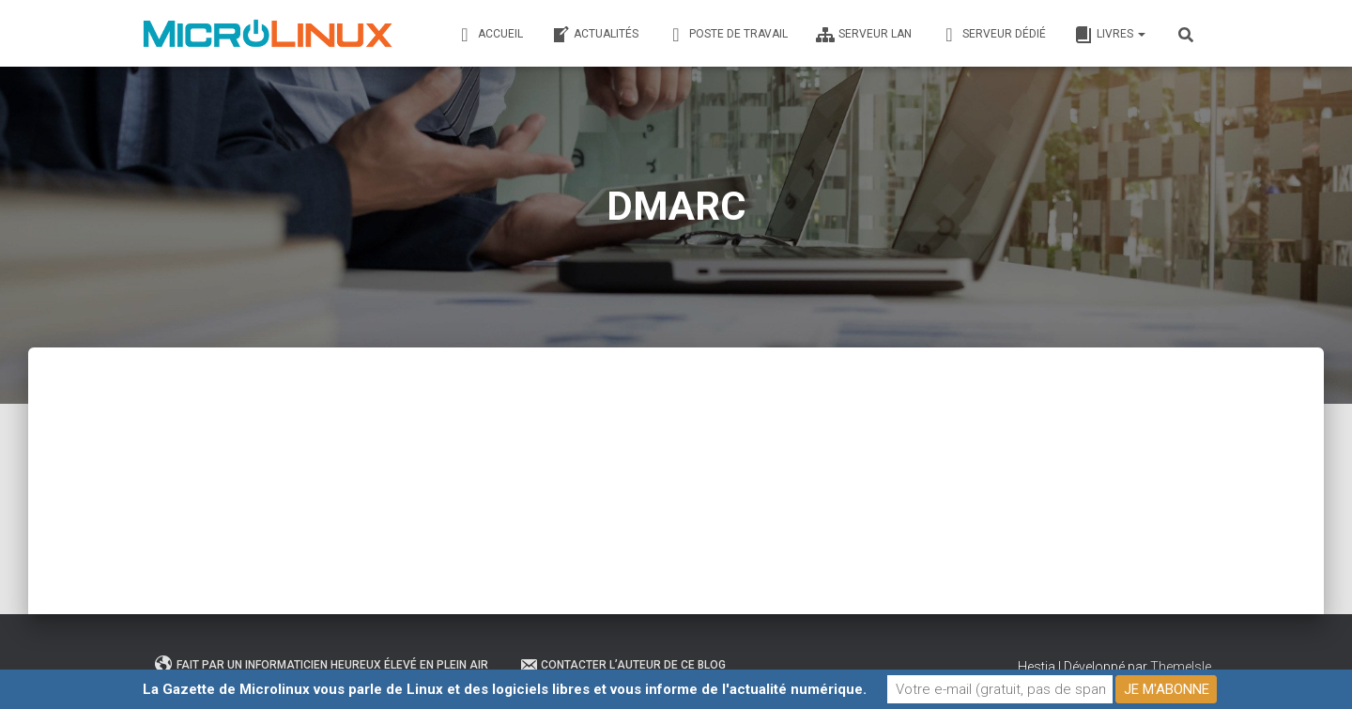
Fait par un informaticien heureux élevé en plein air (321, 664)
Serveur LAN (864, 34)
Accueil (489, 34)
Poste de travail (727, 34)
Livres (1109, 34)
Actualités (594, 34)
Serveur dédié (993, 34)
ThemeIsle (1180, 666)
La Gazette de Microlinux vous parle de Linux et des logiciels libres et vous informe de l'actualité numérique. (505, 689)
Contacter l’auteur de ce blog (622, 664)
